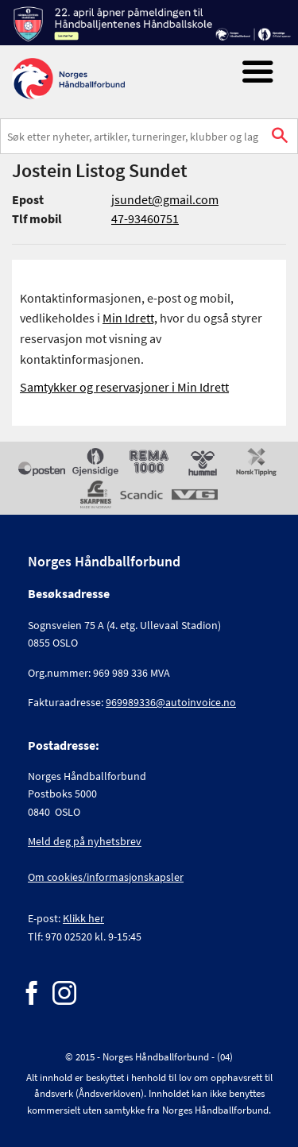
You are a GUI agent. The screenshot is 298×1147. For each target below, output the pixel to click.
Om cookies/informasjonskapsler (106, 877)
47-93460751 (145, 218)
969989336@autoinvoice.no (171, 702)
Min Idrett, (130, 318)
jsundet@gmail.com (165, 199)
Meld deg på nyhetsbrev (84, 841)
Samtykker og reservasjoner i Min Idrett (124, 387)
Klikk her (83, 918)
